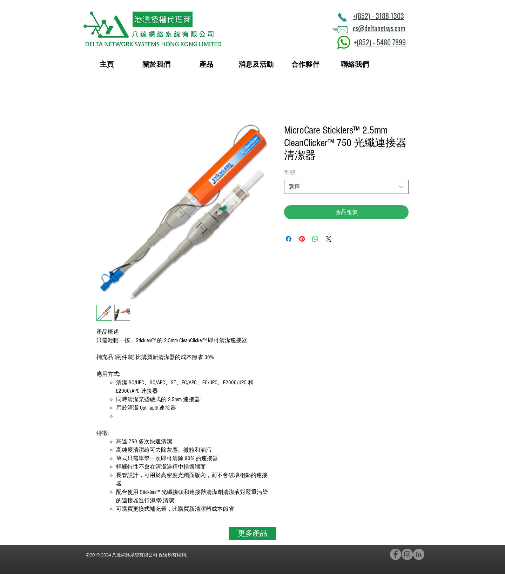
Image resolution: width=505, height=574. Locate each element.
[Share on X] (328, 239)
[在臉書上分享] (288, 239)
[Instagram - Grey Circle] (407, 554)
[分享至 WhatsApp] (315, 239)
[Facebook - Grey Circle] (395, 554)
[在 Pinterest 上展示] (302, 239)
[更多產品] (252, 533)
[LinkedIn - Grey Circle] (418, 554)
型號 (289, 173)
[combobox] (346, 187)
